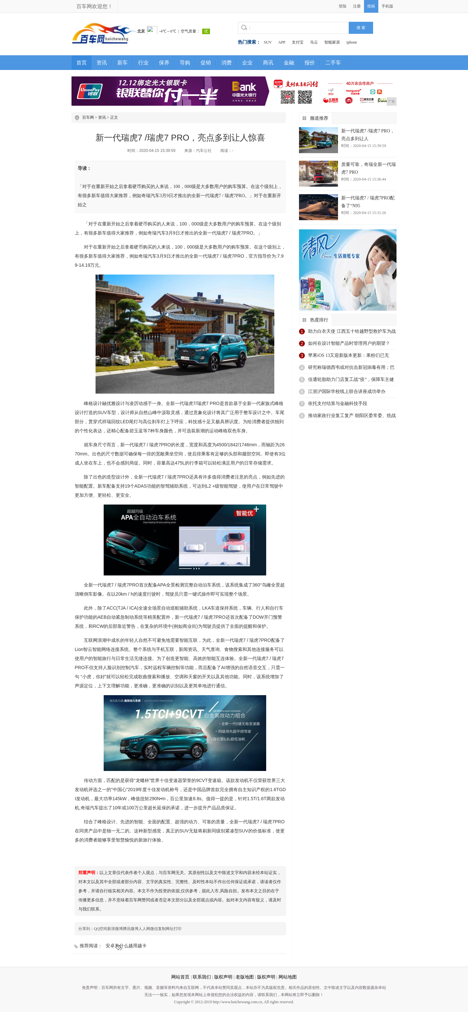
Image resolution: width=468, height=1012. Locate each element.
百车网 (88, 117)
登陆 (342, 6)
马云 (314, 42)
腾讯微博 (130, 928)
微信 (154, 928)
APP (281, 42)
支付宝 (298, 42)
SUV (268, 42)
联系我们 (202, 977)
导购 (185, 62)
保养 (164, 62)
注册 (357, 6)
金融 (289, 62)
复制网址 (166, 928)
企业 (247, 62)
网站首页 (180, 977)
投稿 (371, 6)
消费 (226, 62)
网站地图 (288, 977)
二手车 (333, 62)
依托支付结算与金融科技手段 (337, 403)
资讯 (102, 62)
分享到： (86, 928)
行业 (143, 62)
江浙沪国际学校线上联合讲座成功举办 (346, 391)
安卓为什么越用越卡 (126, 945)
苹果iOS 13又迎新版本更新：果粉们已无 (348, 355)
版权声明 (223, 977)
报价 (310, 62)
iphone (351, 42)
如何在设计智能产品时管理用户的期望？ (349, 343)
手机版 (387, 6)
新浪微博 (115, 928)
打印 (177, 928)
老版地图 (245, 977)
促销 (206, 62)
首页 (81, 62)
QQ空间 (100, 928)
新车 (122, 62)
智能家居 (332, 42)
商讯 (268, 62)
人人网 (144, 928)
